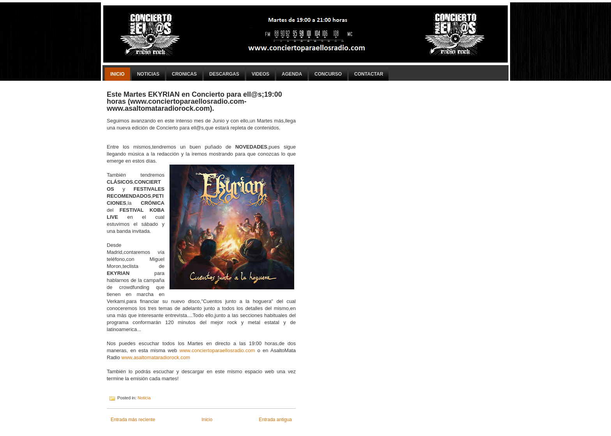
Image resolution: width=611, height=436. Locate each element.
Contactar (368, 74)
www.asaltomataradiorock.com (156, 357)
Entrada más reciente (133, 419)
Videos (260, 74)
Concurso (328, 74)
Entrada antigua (275, 419)
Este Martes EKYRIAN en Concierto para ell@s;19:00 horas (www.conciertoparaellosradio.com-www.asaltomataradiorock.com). (194, 101)
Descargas (224, 74)
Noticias (148, 74)
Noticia (144, 397)
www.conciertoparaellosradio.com (217, 350)
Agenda (292, 74)
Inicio (117, 74)
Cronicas (184, 74)
